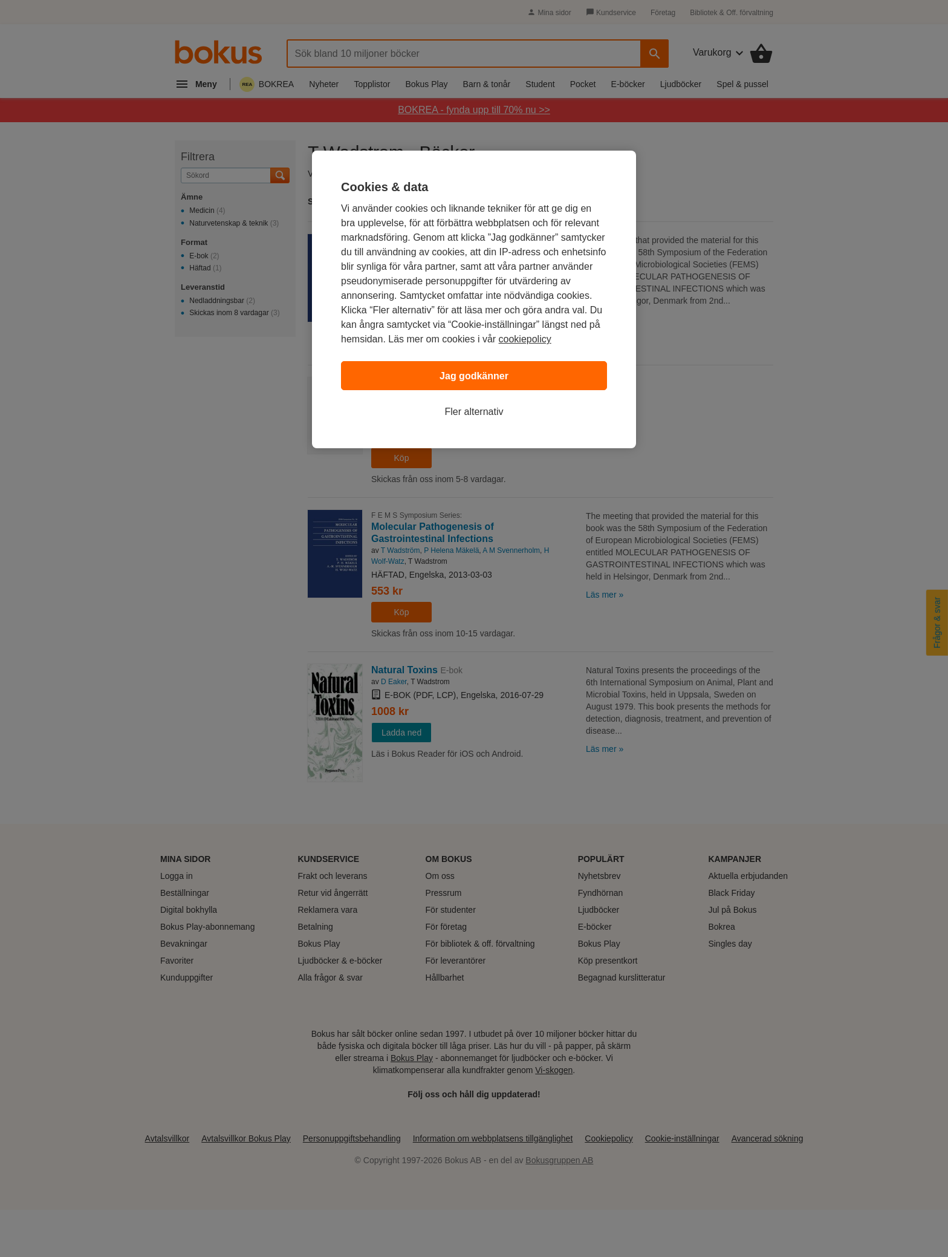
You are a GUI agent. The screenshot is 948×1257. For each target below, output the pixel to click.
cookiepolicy (525, 339)
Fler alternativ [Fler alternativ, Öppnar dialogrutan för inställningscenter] (474, 411)
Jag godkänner (474, 376)
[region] (474, 299)
